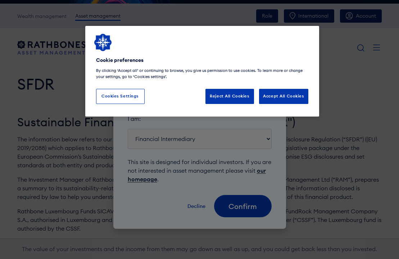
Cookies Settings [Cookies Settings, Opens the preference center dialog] (120, 96)
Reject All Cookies (229, 96)
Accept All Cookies (283, 96)
